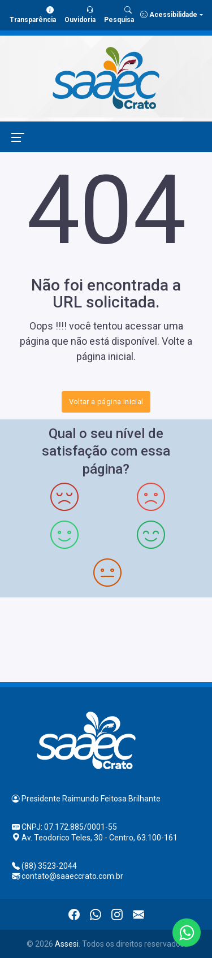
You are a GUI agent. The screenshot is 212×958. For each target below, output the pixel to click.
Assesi (67, 943)
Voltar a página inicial (106, 401)
